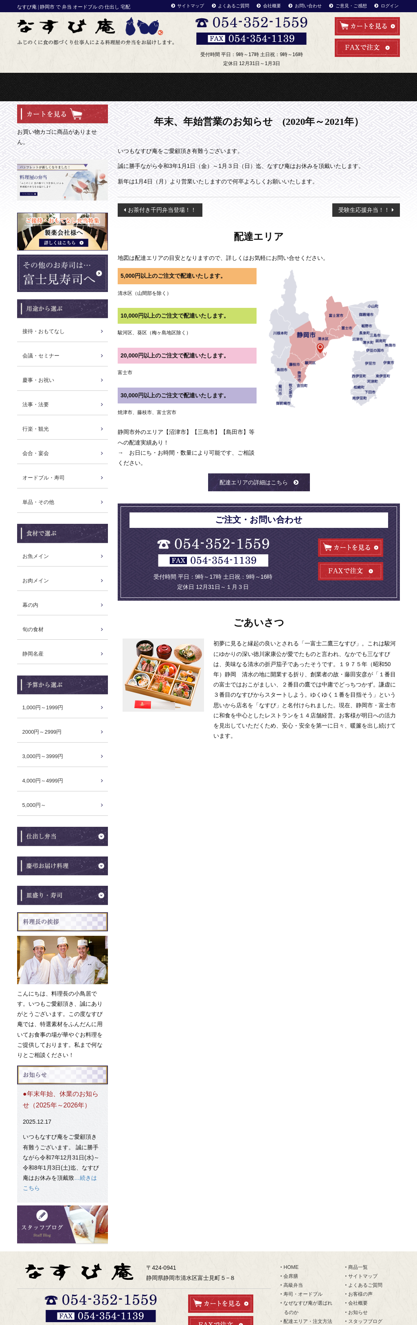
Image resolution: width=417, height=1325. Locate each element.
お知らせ (358, 1312)
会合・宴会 (35, 453)
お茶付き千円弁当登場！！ (162, 210)
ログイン (390, 5)
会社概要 (272, 5)
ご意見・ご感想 (351, 5)
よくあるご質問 (233, 5)
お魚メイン (35, 556)
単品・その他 (38, 502)
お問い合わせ (308, 5)
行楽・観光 (35, 429)
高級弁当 (123, 87)
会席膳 (290, 1276)
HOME (38, 87)
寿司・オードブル (166, 87)
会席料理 (80, 87)
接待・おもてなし (43, 331)
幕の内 (30, 605)
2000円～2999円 (42, 732)
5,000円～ (34, 805)
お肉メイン (35, 581)
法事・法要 (35, 404)
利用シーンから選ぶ (293, 87)
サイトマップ (190, 5)
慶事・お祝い (38, 380)
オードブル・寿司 (43, 478)
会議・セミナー (40, 356)
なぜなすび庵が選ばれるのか (251, 87)
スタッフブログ (365, 1321)
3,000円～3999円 (42, 756)
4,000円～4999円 (42, 781)
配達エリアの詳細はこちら (253, 482)
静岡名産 (33, 654)
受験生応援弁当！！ (364, 210)
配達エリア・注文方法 (335, 87)
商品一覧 (378, 87)
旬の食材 (33, 629)
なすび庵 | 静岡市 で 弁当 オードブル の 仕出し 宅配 (73, 7)
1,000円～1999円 (42, 707)
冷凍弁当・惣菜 (208, 87)
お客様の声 (360, 1294)
